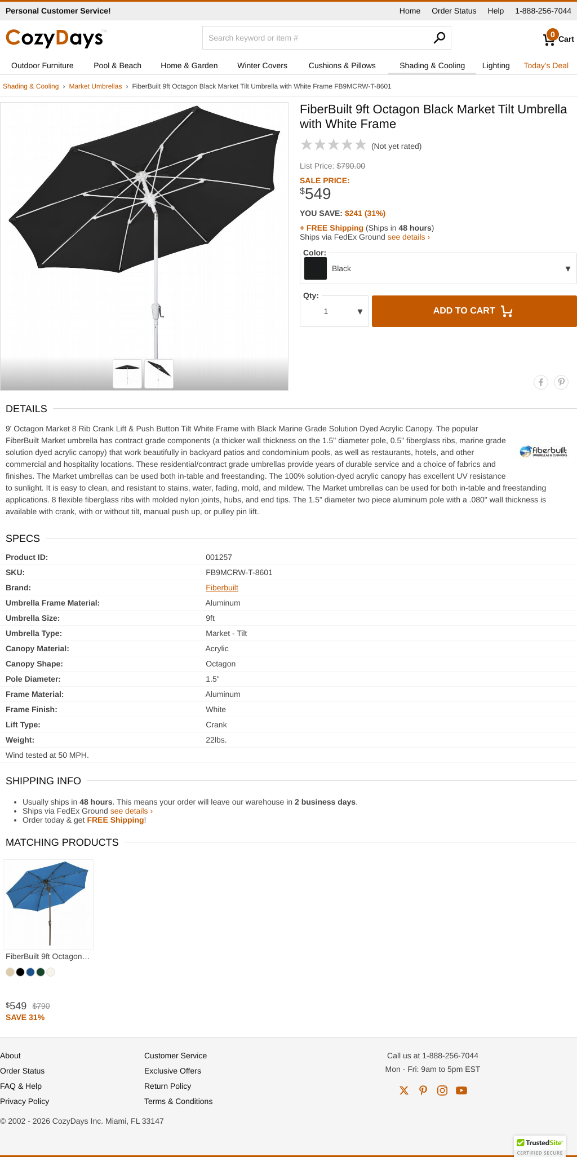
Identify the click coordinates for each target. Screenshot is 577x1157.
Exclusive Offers (172, 1070)
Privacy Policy (24, 1101)
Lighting (496, 65)
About (10, 1055)
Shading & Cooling (432, 65)
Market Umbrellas (95, 86)
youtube (461, 1090)
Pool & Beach (117, 65)
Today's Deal (546, 65)
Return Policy (167, 1085)
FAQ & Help (21, 1085)
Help (496, 10)
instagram (442, 1090)
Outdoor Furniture (42, 65)
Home (410, 10)
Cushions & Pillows (342, 65)
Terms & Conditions (178, 1101)
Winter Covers (262, 65)
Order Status (454, 10)
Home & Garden (189, 65)
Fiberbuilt (222, 587)
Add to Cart (474, 311)
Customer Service (175, 1055)
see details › (409, 236)
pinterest (423, 1090)
